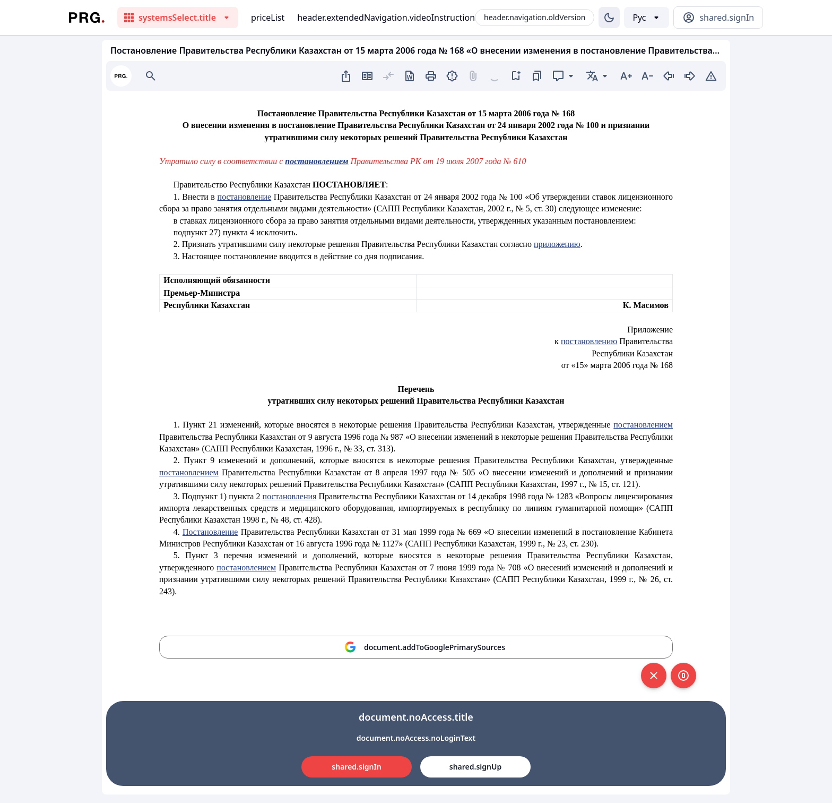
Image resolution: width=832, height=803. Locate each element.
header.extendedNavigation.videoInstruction (386, 17)
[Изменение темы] (609, 17)
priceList (267, 17)
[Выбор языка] (646, 17)
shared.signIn (356, 767)
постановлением (643, 424)
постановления (290, 496)
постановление (245, 196)
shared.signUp (475, 767)
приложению (557, 244)
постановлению (589, 341)
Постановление (210, 531)
